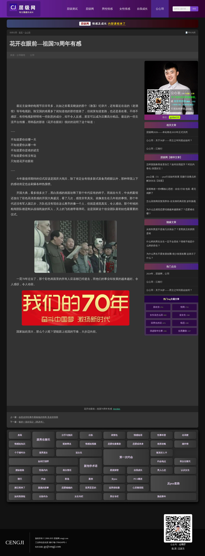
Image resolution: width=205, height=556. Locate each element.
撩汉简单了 (19, 488)
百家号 (181, 548)
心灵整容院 (138, 488)
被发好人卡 (161, 452)
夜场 (67, 479)
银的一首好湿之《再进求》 (32, 422)
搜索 (194, 9)
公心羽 (160, 8)
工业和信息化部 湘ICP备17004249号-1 (51, 542)
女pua (114, 479)
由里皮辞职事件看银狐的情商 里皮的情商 (38, 417)
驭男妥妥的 (90, 488)
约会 (43, 479)
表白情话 (67, 470)
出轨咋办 (43, 496)
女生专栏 (79, 496)
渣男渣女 (43, 452)
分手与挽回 (67, 435)
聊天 (20, 479)
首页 (21, 33)
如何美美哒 (19, 496)
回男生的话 (158, 323)
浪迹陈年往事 (158, 331)
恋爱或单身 (138, 444)
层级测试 (72, 8)
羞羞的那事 (43, 488)
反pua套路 (173, 483)
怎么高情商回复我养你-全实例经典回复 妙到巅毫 (171, 201)
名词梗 (185, 435)
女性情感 (124, 8)
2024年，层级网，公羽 (157, 273)
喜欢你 (158, 307)
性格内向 (43, 470)
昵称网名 (67, 444)
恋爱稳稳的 (67, 488)
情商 (184, 307)
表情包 (114, 435)
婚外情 (185, 444)
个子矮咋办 (19, 452)
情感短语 (138, 435)
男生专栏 (114, 496)
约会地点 (161, 461)
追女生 (184, 315)
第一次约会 (126, 457)
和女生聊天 (185, 461)
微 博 (174, 548)
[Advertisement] (75, 81)
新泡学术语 (90, 465)
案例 (91, 479)
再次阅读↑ (116, 409)
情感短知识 (19, 444)
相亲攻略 (161, 444)
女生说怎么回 (158, 315)
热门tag (166, 299)
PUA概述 (138, 479)
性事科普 (161, 435)
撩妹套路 (19, 470)
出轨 (91, 435)
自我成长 (142, 8)
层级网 (90, 8)
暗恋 (184, 323)
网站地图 (192, 33)
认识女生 (185, 470)
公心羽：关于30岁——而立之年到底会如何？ (169, 140)
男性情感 (107, 8)
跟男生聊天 (43, 439)
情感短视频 (90, 444)
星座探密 (114, 470)
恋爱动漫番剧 (114, 444)
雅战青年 (161, 496)
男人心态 (161, 470)
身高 (20, 435)
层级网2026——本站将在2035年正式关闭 (167, 132)
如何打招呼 (43, 461)
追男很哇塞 (114, 488)
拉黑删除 (184, 331)
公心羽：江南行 (154, 148)
